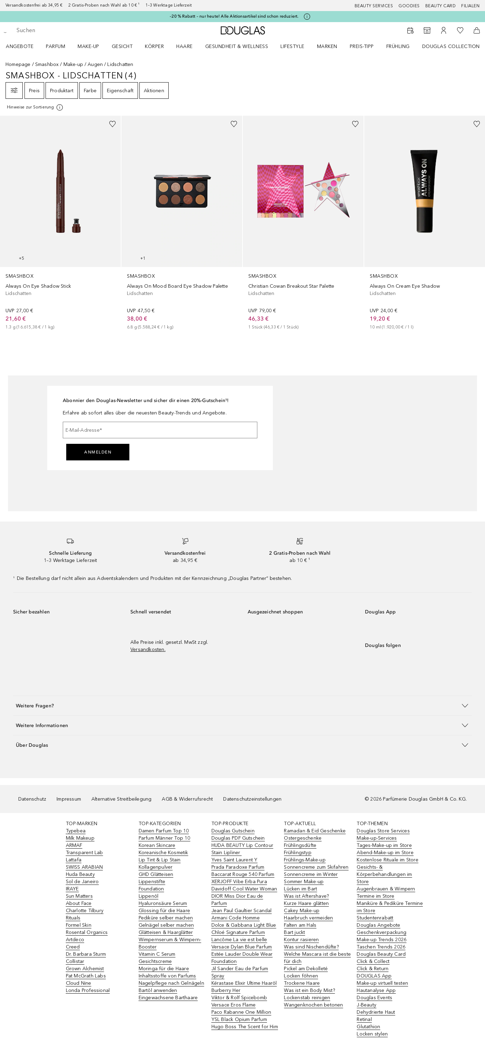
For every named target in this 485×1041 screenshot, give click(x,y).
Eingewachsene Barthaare (168, 998)
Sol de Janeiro (82, 882)
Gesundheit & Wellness (236, 46)
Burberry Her (225, 990)
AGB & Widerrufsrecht (187, 799)
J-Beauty (366, 1005)
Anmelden (97, 452)
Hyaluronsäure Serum (163, 903)
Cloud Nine (78, 983)
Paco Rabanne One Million (241, 1012)
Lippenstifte (152, 882)
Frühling (398, 46)
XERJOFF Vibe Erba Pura (239, 882)
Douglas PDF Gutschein (238, 838)
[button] (242, 705)
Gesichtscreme (155, 961)
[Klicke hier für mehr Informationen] (307, 16)
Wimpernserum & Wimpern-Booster (170, 943)
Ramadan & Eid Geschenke (315, 831)
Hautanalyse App (376, 990)
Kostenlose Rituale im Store (387, 860)
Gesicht (122, 46)
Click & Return (372, 969)
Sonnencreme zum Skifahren (316, 867)
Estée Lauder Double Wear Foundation (242, 957)
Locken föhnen (301, 976)
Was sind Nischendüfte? (311, 947)
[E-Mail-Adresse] (160, 430)
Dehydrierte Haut (376, 1012)
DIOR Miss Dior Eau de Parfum (237, 899)
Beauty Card (440, 5)
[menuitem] (24, 46)
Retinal (364, 1019)
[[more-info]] (35, 107)
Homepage (18, 64)
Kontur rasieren (301, 940)
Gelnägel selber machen (166, 925)
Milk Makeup (80, 838)
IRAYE (72, 889)
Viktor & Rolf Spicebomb (239, 998)
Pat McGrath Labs (86, 976)
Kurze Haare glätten (306, 903)
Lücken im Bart (300, 889)
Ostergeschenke (302, 838)
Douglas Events (374, 998)
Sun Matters (79, 896)
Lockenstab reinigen (307, 998)
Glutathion (368, 1027)
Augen (95, 64)
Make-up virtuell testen (382, 983)
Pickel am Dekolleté (306, 969)
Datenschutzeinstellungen (252, 799)
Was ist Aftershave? (306, 896)
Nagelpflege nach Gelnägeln (171, 983)
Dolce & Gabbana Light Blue (243, 925)
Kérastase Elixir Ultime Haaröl (244, 983)
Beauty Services (374, 5)
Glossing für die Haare (164, 911)
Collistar (75, 961)
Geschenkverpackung (381, 932)
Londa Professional (88, 990)
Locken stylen (372, 1034)
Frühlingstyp (297, 853)
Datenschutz (32, 799)
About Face (79, 903)
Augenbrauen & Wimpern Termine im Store (386, 892)
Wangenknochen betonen (313, 1005)
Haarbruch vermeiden (308, 918)
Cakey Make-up (301, 911)
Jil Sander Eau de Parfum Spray (239, 972)
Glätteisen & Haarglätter (166, 932)
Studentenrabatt (375, 918)
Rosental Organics (87, 932)
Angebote (19, 46)
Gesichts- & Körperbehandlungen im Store (384, 874)
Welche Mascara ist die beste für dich (317, 957)
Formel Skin (78, 925)
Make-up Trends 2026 (381, 940)
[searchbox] (67, 30)
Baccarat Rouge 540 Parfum (243, 874)
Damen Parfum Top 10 (164, 831)
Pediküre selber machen (166, 918)
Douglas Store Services (383, 831)
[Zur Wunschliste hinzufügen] (112, 124)
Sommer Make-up (304, 882)
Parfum (55, 46)
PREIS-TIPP (362, 46)
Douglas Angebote (378, 925)
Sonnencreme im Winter (311, 874)
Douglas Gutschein (233, 831)
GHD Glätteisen (156, 874)
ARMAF (74, 845)
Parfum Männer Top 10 (164, 838)
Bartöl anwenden (158, 990)
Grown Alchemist (85, 969)
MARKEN (327, 46)
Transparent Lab (84, 853)
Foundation (151, 889)
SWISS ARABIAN (84, 867)
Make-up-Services (377, 838)
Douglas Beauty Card (381, 954)
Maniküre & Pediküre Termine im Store (390, 907)
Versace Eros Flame (233, 1005)
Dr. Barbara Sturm (86, 954)
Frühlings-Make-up (304, 860)
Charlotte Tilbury (84, 911)
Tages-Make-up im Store (384, 845)
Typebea (76, 831)
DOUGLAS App (374, 976)
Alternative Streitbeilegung (121, 799)
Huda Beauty (80, 874)
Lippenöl (149, 896)
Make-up (88, 46)
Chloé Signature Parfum (238, 932)
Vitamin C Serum (157, 954)
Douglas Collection (451, 46)
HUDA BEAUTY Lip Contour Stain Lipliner (242, 849)
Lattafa (73, 860)
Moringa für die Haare (164, 969)
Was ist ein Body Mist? (309, 990)
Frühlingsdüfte (300, 845)
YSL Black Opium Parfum (239, 1019)
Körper (154, 46)
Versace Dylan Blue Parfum (241, 947)
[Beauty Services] (410, 30)
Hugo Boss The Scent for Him (244, 1027)
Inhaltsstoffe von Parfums (167, 976)
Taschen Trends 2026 (381, 947)
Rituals (73, 918)
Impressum (69, 799)
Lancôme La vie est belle (239, 940)
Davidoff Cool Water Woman (244, 889)
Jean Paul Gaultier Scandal (241, 911)
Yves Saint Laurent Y (234, 860)
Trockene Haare (302, 983)
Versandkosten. (148, 649)
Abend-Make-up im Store (385, 853)
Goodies (409, 5)
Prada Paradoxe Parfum (238, 867)
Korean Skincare (157, 845)
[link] (60, 223)
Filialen (470, 5)
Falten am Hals (300, 925)
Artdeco (75, 940)
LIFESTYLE (292, 46)
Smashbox (47, 64)
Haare (184, 46)
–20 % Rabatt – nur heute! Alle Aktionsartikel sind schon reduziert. (234, 16)
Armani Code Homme (235, 918)
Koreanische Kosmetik (163, 853)
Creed (73, 947)
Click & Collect (373, 961)
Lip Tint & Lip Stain (160, 860)
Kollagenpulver (156, 867)
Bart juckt (294, 932)
